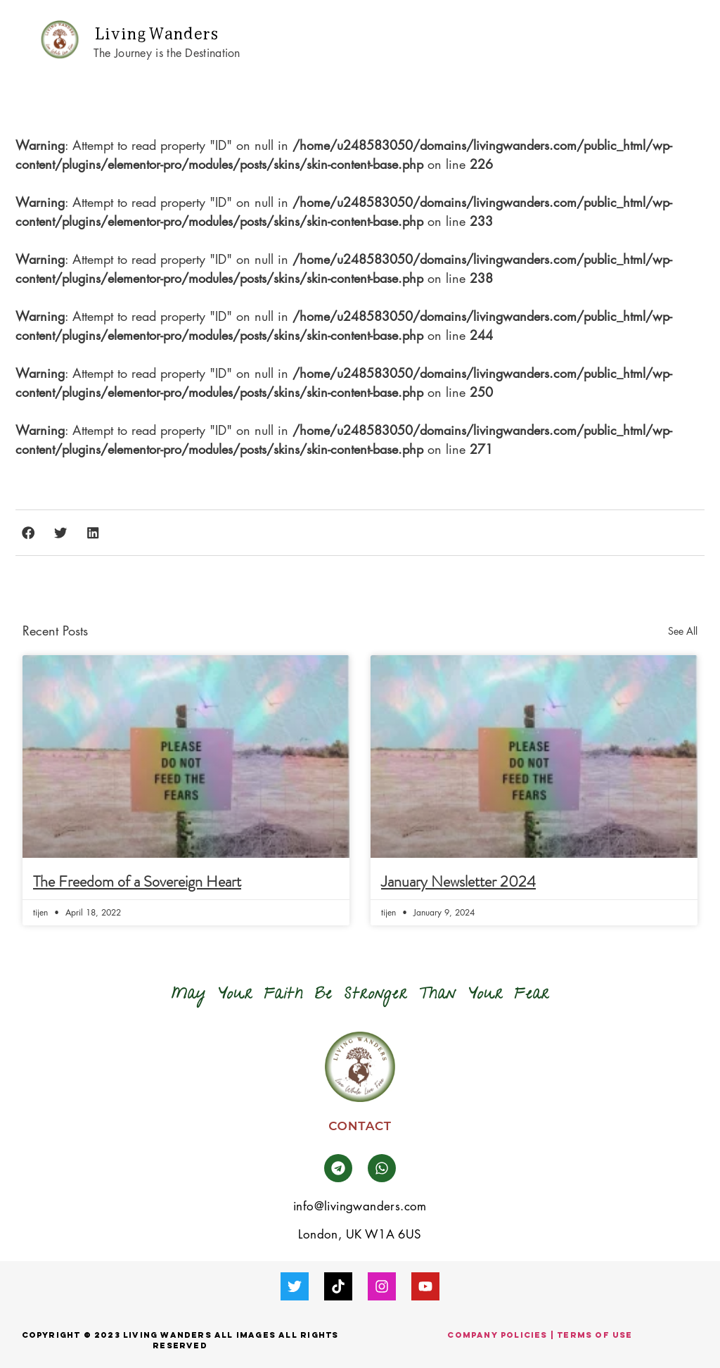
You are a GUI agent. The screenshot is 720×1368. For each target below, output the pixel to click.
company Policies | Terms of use (539, 1335)
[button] (681, 39)
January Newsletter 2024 (458, 881)
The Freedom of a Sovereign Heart (137, 881)
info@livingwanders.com (360, 1206)
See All (683, 631)
